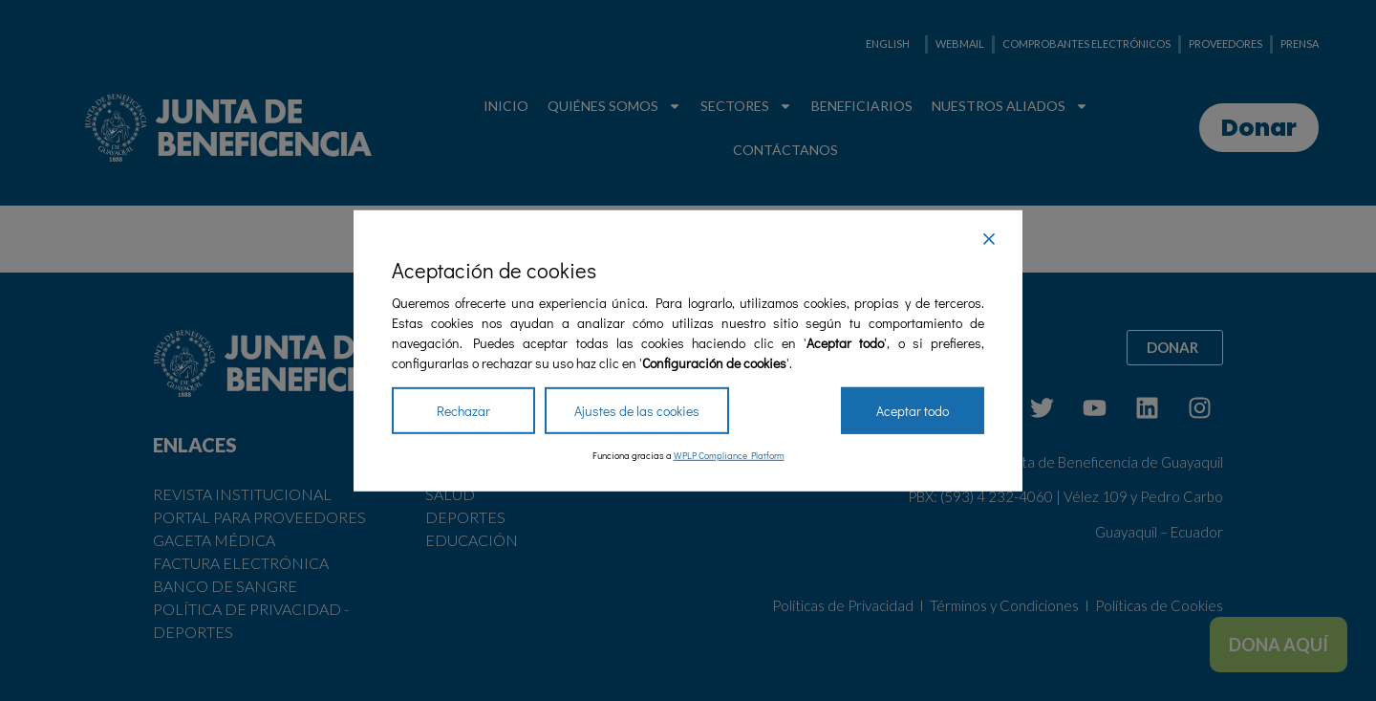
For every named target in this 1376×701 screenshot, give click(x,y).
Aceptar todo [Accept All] (912, 411)
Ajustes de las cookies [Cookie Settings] (636, 411)
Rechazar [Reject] (463, 411)
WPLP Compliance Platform (729, 455)
